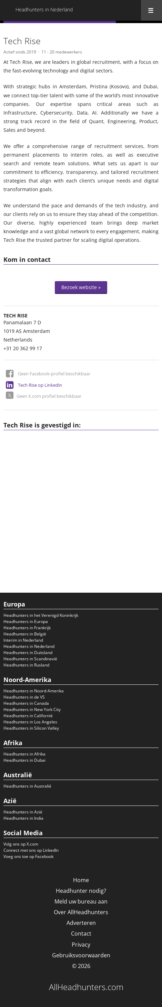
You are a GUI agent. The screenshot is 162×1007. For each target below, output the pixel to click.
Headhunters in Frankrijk (27, 628)
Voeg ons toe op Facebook (28, 856)
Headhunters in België (24, 634)
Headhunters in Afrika (24, 754)
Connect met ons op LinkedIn (31, 850)
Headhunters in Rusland (26, 665)
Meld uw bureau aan (81, 901)
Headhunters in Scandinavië (30, 659)
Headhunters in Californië (28, 716)
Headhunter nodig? (81, 891)
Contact (81, 933)
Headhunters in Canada (26, 703)
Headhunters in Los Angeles (30, 722)
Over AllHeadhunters (81, 912)
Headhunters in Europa (25, 621)
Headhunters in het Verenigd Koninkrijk (40, 615)
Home (81, 880)
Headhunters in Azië (22, 812)
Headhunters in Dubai (24, 760)
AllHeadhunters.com (86, 987)
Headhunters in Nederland (28, 646)
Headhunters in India (23, 818)
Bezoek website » (81, 287)
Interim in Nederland (23, 640)
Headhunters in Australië (27, 786)
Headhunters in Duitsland (27, 652)
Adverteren (81, 923)
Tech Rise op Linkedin (40, 385)
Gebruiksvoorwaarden (81, 955)
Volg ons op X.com (20, 844)
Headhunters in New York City (32, 709)
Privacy (81, 944)
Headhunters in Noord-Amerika (33, 691)
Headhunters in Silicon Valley (31, 728)
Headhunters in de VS (24, 697)
